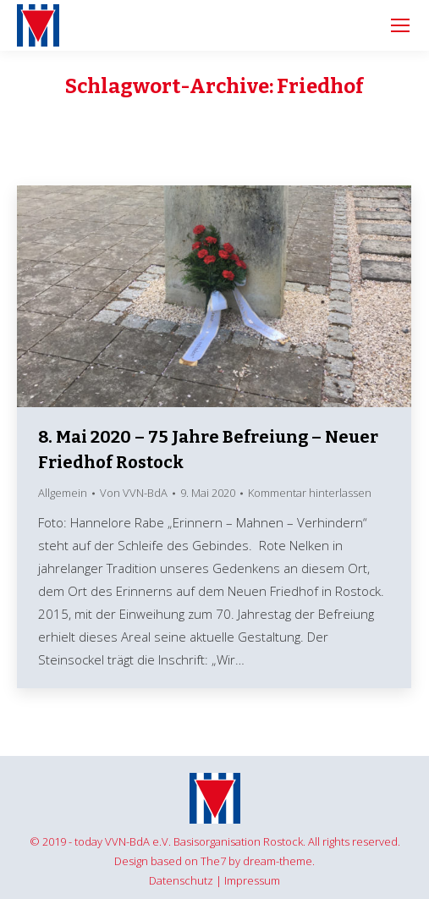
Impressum (252, 880)
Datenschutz (181, 880)
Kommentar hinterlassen (309, 492)
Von (134, 492)
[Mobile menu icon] (400, 25)
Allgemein (62, 492)
